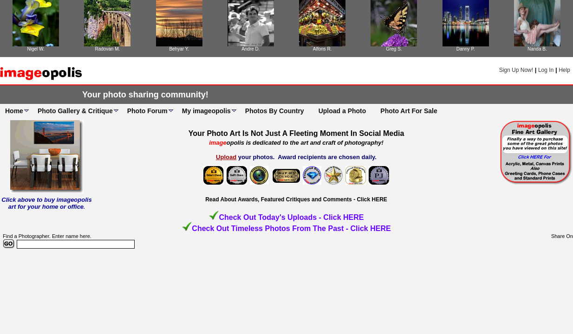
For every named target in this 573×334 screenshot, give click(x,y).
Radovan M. (107, 48)
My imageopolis (206, 111)
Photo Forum (147, 111)
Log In (545, 70)
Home (14, 111)
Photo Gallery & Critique (75, 111)
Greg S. (394, 48)
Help (564, 70)
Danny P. (465, 48)
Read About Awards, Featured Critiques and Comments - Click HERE (296, 199)
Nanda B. (537, 48)
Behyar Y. (179, 48)
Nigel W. (36, 48)
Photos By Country (274, 111)
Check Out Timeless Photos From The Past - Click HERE (291, 228)
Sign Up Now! (516, 70)
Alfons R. (322, 48)
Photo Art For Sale (408, 111)
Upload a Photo (342, 111)
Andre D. (250, 48)
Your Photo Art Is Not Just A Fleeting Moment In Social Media (296, 133)
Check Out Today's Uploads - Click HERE (291, 217)
